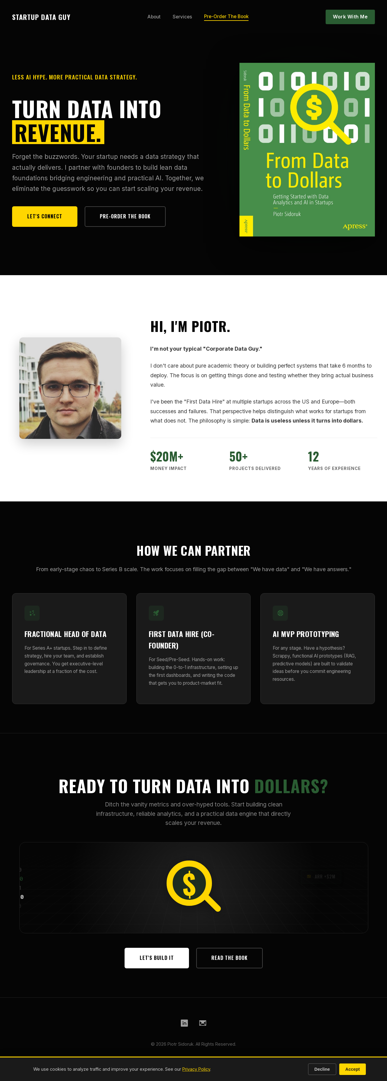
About (154, 17)
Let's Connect (44, 216)
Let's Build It (157, 957)
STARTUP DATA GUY (41, 17)
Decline (322, 1069)
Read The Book (229, 957)
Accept (352, 1069)
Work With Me (350, 17)
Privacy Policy (196, 1069)
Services (182, 17)
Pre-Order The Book (226, 16)
